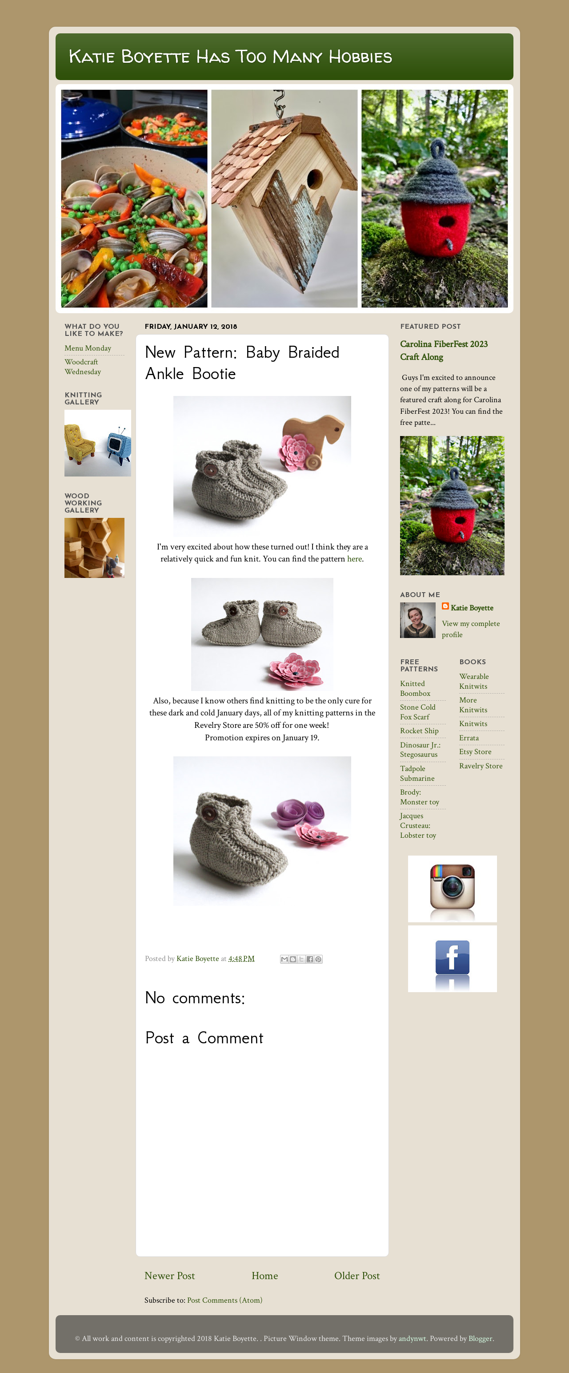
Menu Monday (87, 348)
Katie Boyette (472, 608)
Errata (469, 738)
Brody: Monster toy (419, 797)
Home (265, 1275)
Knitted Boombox (415, 688)
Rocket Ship (419, 731)
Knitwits (473, 724)
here (354, 559)
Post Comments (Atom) (225, 1300)
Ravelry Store (481, 766)
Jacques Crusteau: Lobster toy (418, 825)
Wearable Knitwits (474, 681)
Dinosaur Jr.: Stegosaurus (420, 750)
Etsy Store (475, 752)
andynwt (412, 1338)
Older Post (357, 1275)
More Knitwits (473, 705)
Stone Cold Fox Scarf (418, 712)
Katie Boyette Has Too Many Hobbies (231, 56)
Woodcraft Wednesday (82, 367)
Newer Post (169, 1275)
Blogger (481, 1338)
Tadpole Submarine (417, 773)
